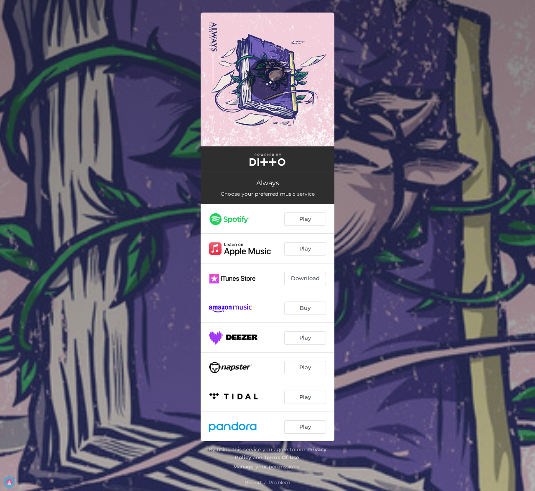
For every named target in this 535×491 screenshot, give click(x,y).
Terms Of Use (281, 457)
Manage (243, 466)
